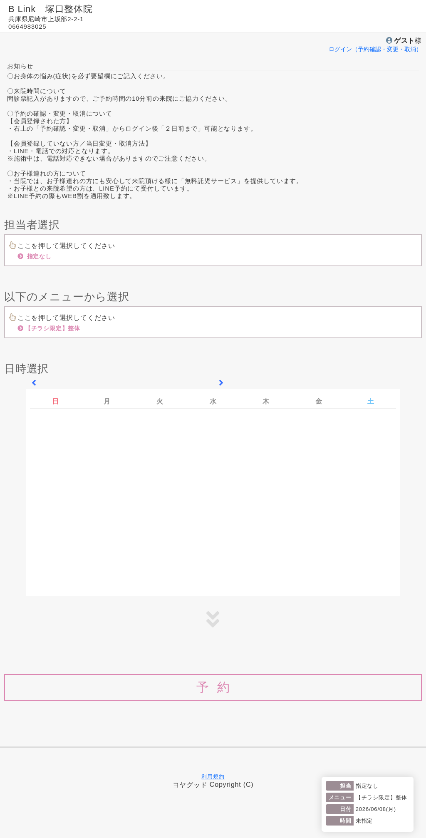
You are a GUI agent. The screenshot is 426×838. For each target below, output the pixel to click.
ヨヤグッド (190, 784)
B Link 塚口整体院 (50, 9)
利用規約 (212, 777)
